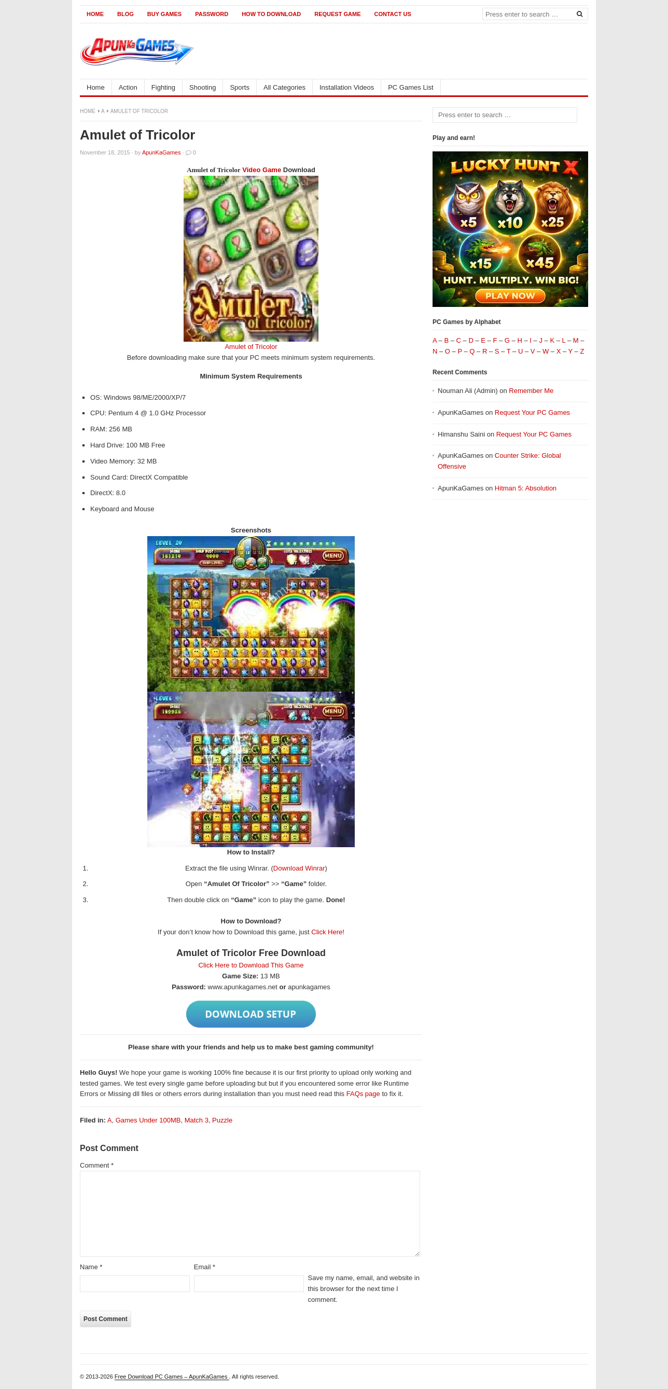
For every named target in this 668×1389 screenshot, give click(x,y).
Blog (125, 14)
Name (91, 1267)
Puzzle (222, 1120)
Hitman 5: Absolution (525, 488)
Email (204, 1267)
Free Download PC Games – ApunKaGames (172, 1376)
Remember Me (531, 391)
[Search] (579, 13)
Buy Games (164, 14)
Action (128, 87)
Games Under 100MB (148, 1120)
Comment (97, 1165)
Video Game (261, 170)
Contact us (392, 14)
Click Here (326, 932)
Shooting (202, 87)
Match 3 (196, 1120)
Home (95, 14)
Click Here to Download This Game (251, 965)
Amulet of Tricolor (251, 346)
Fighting (163, 87)
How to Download (271, 14)
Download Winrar (299, 868)
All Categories (284, 87)
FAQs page (363, 1094)
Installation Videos (346, 87)
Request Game (337, 14)
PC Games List (410, 87)
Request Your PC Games (532, 412)
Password (211, 14)
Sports (239, 87)
